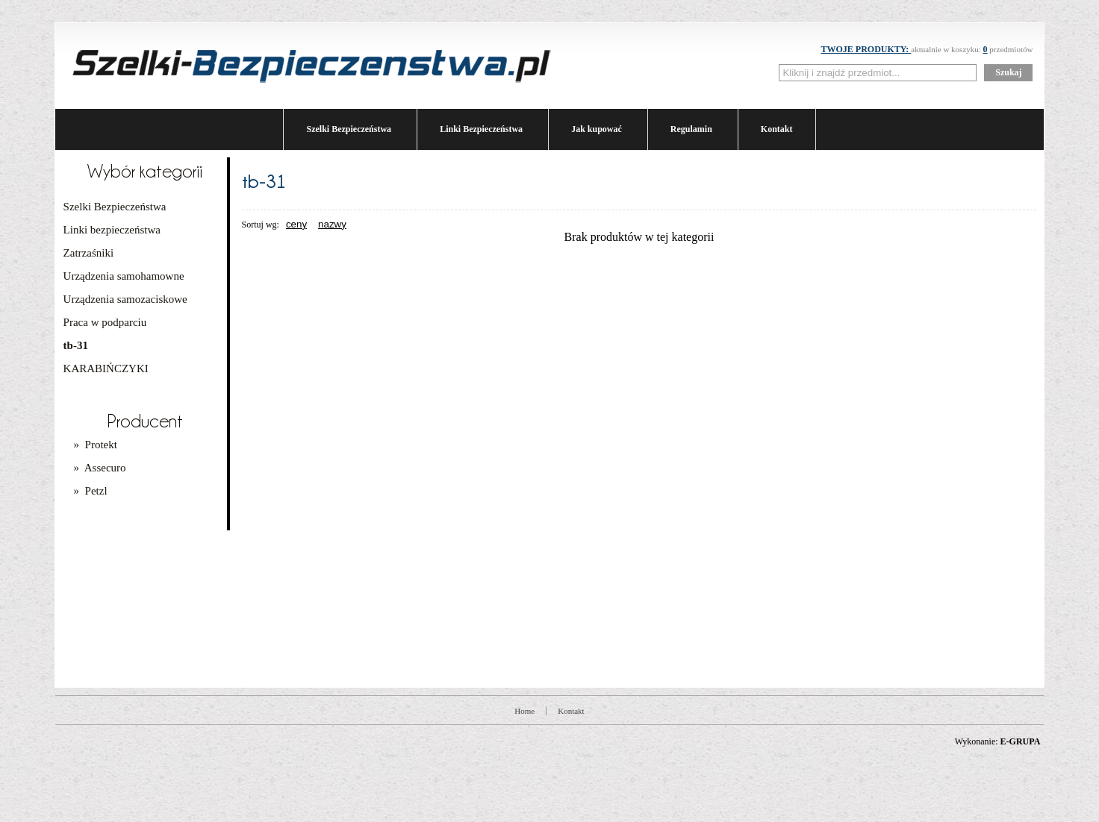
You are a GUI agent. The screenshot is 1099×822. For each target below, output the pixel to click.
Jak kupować (596, 129)
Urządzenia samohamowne (123, 276)
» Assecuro (100, 468)
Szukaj (1008, 72)
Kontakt (777, 129)
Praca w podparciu (105, 322)
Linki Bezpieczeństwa (481, 129)
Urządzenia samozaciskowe (125, 299)
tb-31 (75, 345)
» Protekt (95, 445)
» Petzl (91, 491)
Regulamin (691, 129)
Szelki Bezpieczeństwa (348, 129)
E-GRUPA (1020, 741)
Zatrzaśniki (88, 253)
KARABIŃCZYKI (106, 368)
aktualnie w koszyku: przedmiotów (927, 49)
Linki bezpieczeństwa (112, 230)
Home (524, 710)
